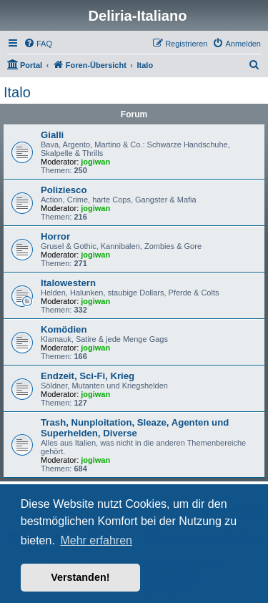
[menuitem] (38, 43)
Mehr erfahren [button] (96, 540)
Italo (17, 92)
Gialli (52, 134)
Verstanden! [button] (80, 577)
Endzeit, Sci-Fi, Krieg (87, 376)
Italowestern (68, 283)
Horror (55, 236)
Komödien (63, 329)
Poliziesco (64, 190)
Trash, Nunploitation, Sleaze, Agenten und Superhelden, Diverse (135, 427)
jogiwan (95, 161)
